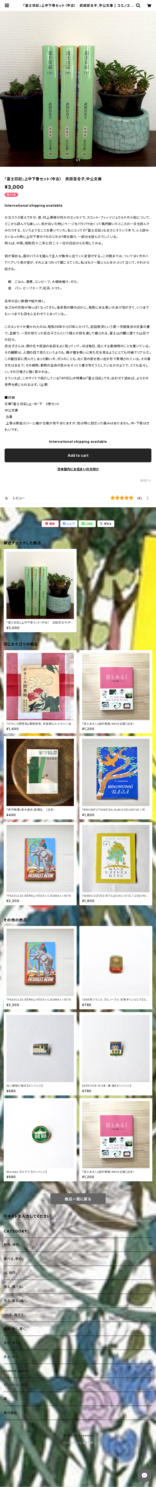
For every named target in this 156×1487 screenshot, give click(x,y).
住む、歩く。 (12, 1343)
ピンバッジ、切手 (15, 1385)
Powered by (78, 1443)
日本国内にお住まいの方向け (78, 469)
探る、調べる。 (14, 1287)
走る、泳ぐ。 (12, 1357)
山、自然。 (10, 1273)
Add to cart (78, 455)
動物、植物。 (12, 1245)
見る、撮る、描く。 (16, 1301)
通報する (145, 480)
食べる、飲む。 (14, 1259)
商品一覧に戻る (78, 1199)
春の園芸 (10, 1413)
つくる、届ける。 (15, 1315)
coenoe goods (16, 1371)
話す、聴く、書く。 (15, 1329)
